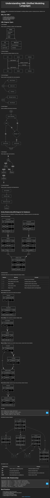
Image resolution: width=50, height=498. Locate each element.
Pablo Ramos (27, 496)
